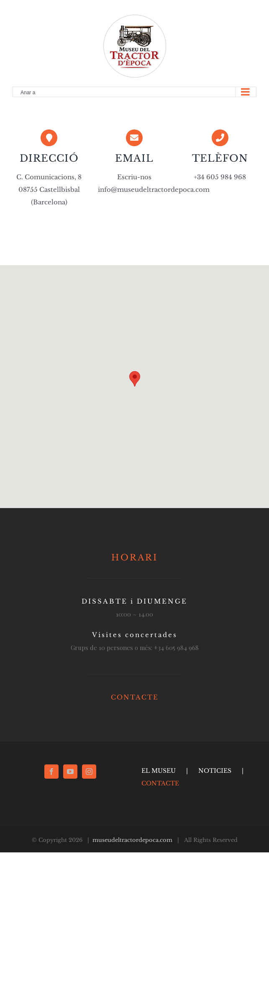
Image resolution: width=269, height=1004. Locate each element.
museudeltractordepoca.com (132, 840)
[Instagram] (89, 771)
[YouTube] (70, 771)
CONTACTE (135, 697)
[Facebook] (51, 771)
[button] (134, 379)
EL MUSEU (158, 770)
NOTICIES (214, 770)
